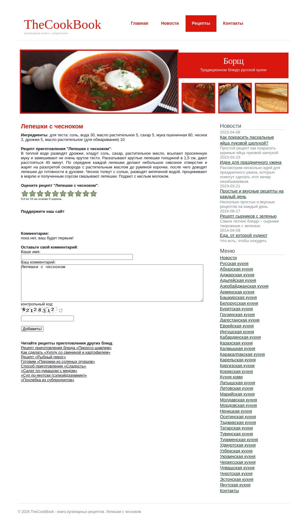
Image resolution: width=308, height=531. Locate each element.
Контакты (233, 23)
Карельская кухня (238, 359)
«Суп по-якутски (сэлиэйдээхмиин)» (54, 382)
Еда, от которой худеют (243, 235)
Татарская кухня (236, 428)
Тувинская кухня (236, 433)
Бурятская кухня (236, 308)
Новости (170, 23)
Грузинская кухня (237, 314)
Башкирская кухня (238, 297)
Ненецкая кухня (236, 411)
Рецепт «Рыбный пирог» (43, 364)
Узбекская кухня (236, 450)
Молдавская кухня (238, 399)
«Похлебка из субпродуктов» (47, 387)
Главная (139, 23)
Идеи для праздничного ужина (251, 162)
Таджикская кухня (238, 422)
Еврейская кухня (237, 325)
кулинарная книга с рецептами (46, 33)
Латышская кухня (237, 382)
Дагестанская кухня (240, 320)
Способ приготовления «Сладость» (53, 373)
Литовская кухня (236, 388)
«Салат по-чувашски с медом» (49, 378)
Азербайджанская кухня (244, 286)
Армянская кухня (237, 291)
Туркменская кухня (239, 439)
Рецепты (201, 23)
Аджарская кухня (237, 274)
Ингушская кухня (237, 331)
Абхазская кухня (236, 269)
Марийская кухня (237, 394)
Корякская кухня (236, 371)
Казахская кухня (236, 343)
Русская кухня (234, 263)
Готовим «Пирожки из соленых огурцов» (58, 369)
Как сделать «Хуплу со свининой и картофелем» (66, 359)
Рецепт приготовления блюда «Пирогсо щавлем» (66, 355)
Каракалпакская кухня (242, 354)
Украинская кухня (237, 456)
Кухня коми (231, 376)
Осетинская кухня (238, 416)
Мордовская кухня (238, 405)
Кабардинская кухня (240, 337)
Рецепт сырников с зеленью (248, 216)
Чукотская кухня (236, 473)
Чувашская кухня (237, 467)
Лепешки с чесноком (112, 286)
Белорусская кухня (239, 303)
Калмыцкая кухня (237, 348)
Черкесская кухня (238, 462)
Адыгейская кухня (238, 280)
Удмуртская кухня (238, 445)
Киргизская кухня (237, 365)
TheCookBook (62, 24)
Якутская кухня (235, 484)
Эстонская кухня (236, 479)
